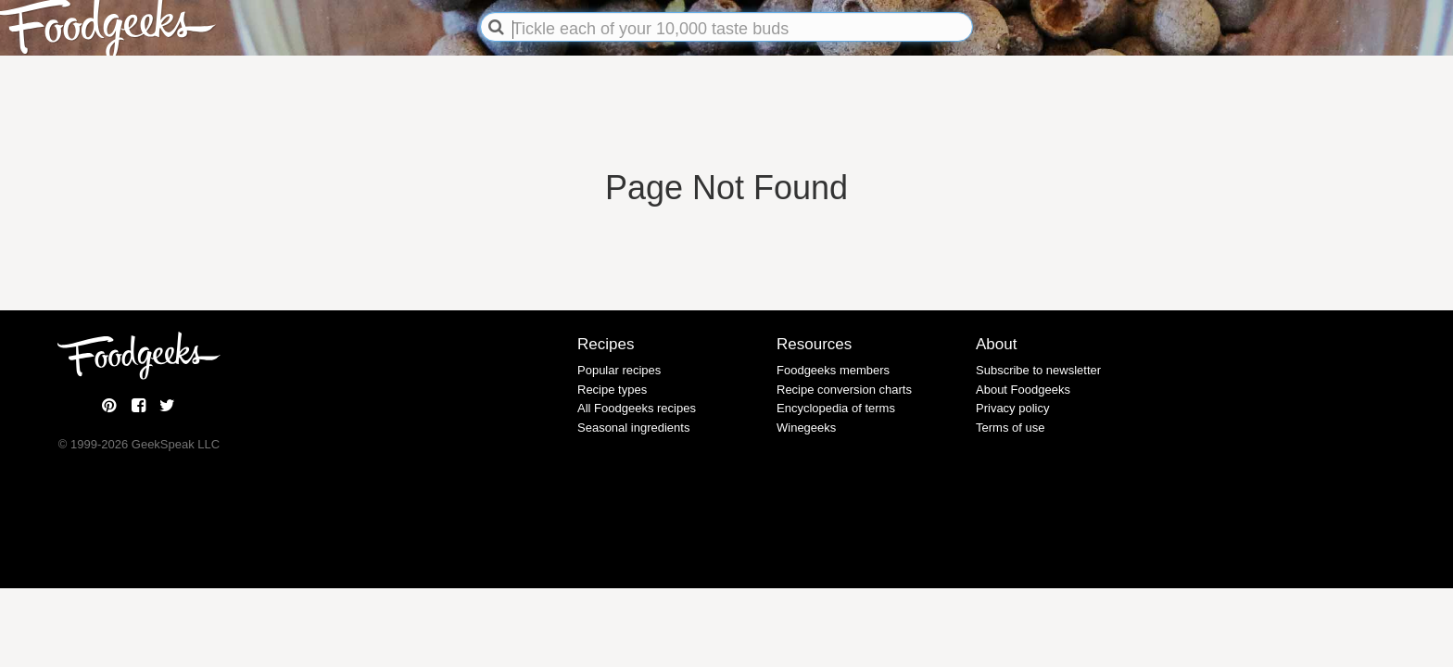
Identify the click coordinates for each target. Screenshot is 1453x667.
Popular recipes (619, 370)
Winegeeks (806, 427)
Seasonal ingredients (633, 427)
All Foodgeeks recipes (636, 408)
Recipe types (612, 389)
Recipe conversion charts (844, 389)
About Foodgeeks (1023, 389)
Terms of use (1010, 427)
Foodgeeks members (833, 370)
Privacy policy (1012, 408)
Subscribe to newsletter (1038, 370)
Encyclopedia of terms (836, 408)
